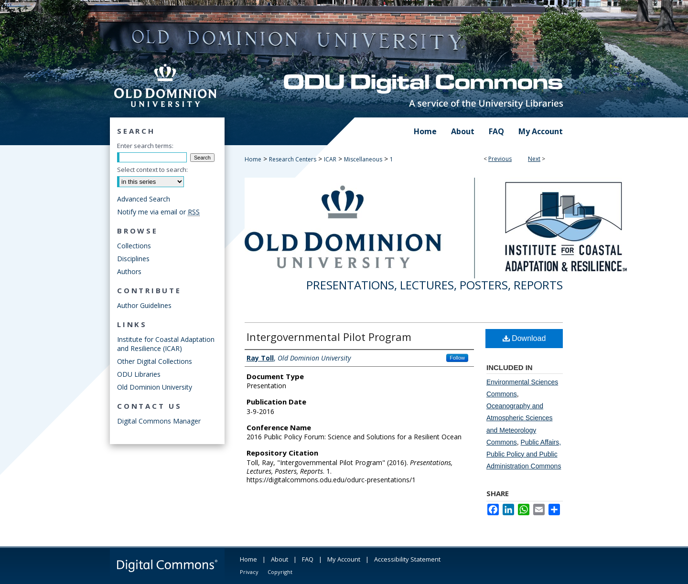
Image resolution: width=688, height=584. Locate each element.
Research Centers (292, 159)
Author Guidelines (144, 305)
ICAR (330, 159)
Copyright (280, 571)
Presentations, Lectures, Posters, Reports (434, 285)
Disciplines (133, 258)
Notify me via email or (158, 211)
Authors (129, 271)
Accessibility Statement (407, 559)
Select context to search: (152, 169)
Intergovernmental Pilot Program (329, 336)
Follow (457, 358)
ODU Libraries (139, 374)
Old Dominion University (154, 387)
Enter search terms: (145, 145)
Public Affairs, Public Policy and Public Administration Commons (523, 454)
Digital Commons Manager (159, 420)
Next (534, 159)
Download (524, 338)
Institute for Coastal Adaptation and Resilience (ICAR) (166, 344)
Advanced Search (143, 198)
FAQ (307, 559)
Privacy (249, 571)
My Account (343, 559)
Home (253, 159)
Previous (500, 159)
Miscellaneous (363, 159)
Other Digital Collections (154, 361)
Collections (134, 245)
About (279, 559)
